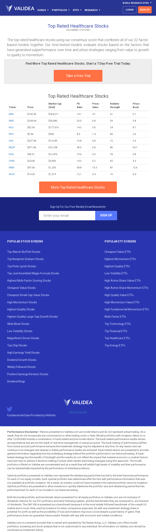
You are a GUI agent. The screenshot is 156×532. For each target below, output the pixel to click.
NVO (11, 127)
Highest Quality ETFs (117, 266)
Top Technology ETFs (118, 323)
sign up (145, 9)
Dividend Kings (16, 381)
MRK (11, 114)
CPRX (12, 161)
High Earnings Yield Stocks (23, 352)
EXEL (11, 154)
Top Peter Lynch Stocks (21, 266)
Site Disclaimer (78, 412)
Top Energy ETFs (115, 345)
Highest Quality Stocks (21, 309)
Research (92, 10)
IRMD (11, 167)
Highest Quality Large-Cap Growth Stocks (32, 316)
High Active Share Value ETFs (123, 280)
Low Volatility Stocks (19, 331)
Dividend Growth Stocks (21, 359)
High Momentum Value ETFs (122, 302)
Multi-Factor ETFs (115, 316)
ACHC (12, 174)
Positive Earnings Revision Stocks (27, 374)
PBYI (11, 134)
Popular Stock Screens (25, 241)
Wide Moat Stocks (18, 323)
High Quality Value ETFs (119, 295)
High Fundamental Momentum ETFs (127, 309)
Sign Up (106, 215)
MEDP (12, 147)
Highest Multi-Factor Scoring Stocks (29, 280)
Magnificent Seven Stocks (23, 338)
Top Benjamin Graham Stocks (25, 259)
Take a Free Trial (78, 76)
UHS (11, 140)
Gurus (43, 10)
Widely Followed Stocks (21, 367)
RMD (11, 120)
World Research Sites (137, 3)
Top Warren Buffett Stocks (23, 251)
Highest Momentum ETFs (120, 259)
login (130, 9)
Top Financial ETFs (116, 331)
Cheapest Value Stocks (21, 287)
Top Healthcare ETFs (117, 338)
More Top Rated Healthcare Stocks (78, 187)
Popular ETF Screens (120, 241)
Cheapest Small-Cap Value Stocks (28, 295)
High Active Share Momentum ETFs (126, 287)
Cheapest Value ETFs (118, 251)
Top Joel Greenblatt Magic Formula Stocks (33, 273)
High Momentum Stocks (22, 302)
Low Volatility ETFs (116, 273)
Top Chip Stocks (17, 345)
